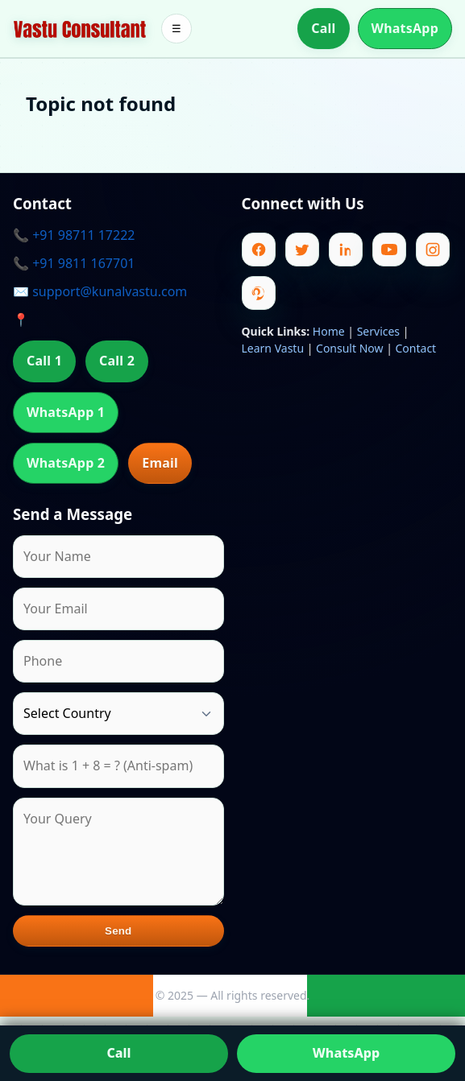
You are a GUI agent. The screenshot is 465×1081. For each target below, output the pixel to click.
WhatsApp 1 (66, 412)
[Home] (80, 29)
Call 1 (44, 360)
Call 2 (117, 360)
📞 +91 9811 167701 (74, 263)
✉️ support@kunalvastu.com (100, 291)
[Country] (118, 713)
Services (378, 331)
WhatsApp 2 (66, 463)
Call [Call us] (119, 1053)
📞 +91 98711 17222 (74, 235)
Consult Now (349, 348)
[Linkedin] (346, 249)
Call (323, 28)
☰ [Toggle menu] (176, 29)
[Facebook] (259, 249)
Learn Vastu (273, 348)
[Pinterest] (259, 293)
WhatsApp (405, 28)
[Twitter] (302, 249)
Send (118, 931)
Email (160, 463)
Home (329, 331)
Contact (416, 348)
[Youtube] (389, 249)
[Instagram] (433, 249)
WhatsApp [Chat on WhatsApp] (346, 1053)
